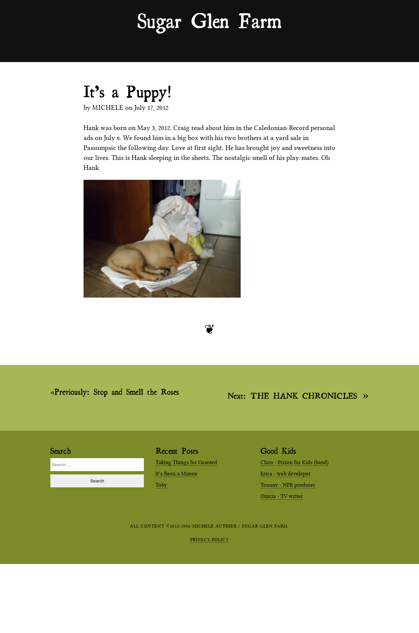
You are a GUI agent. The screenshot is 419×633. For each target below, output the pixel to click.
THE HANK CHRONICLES (292, 395)
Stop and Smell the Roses (116, 392)
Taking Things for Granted (186, 462)
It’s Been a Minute (176, 473)
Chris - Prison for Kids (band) (295, 462)
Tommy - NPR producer (288, 485)
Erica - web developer (286, 473)
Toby (161, 485)
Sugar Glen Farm (209, 20)
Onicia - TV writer (282, 496)
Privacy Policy (209, 539)
